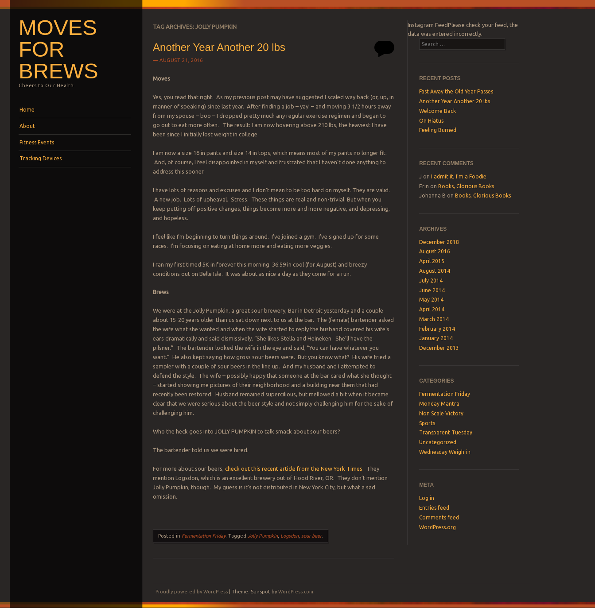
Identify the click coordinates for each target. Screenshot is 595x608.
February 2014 (437, 329)
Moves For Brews (58, 49)
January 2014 (436, 338)
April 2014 (431, 309)
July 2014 (431, 280)
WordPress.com (295, 591)
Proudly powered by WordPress (192, 591)
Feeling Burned (437, 130)
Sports (427, 423)
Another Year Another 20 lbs (219, 47)
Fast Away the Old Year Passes (456, 91)
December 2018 (439, 242)
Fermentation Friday (204, 535)
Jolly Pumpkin (263, 535)
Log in (426, 498)
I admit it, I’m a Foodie (458, 176)
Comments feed (439, 517)
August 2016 (434, 251)
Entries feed (434, 508)
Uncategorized (437, 442)
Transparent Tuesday (445, 432)
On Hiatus (431, 121)
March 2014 (434, 319)
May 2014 (431, 299)
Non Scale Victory (441, 413)
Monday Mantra (439, 404)
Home (27, 109)
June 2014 (432, 290)
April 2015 (431, 261)
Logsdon (289, 535)
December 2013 (439, 348)
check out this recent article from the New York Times (293, 468)
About (27, 126)
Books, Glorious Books (466, 186)
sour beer (311, 535)
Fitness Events (36, 142)
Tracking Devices (40, 158)
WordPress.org (437, 527)
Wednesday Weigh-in (445, 452)
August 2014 (434, 271)
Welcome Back (437, 111)
